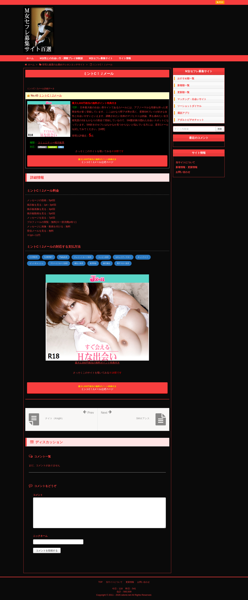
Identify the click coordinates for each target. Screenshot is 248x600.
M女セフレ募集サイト (101, 58)
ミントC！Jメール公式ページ (97, 161)
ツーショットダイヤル (189, 106)
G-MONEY (48, 257)
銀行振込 (106, 263)
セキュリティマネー (123, 257)
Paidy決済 (63, 257)
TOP (100, 582)
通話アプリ (183, 113)
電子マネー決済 (123, 263)
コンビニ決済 (103, 257)
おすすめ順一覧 (185, 78)
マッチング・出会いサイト (191, 99)
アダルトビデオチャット (190, 120)
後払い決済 (78, 263)
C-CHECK (34, 257)
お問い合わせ (183, 172)
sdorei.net (126, 595)
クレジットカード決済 (82, 257)
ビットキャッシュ (36, 263)
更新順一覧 (183, 92)
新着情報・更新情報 (186, 167)
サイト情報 (125, 58)
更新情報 (130, 582)
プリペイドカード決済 (59, 263)
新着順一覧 (183, 85)
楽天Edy (93, 263)
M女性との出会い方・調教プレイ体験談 (61, 58)
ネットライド (143, 257)
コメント (38, 494)
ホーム (30, 58)
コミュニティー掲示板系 (51, 142)
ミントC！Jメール (50, 95)
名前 (99, 536)
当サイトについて (185, 162)
